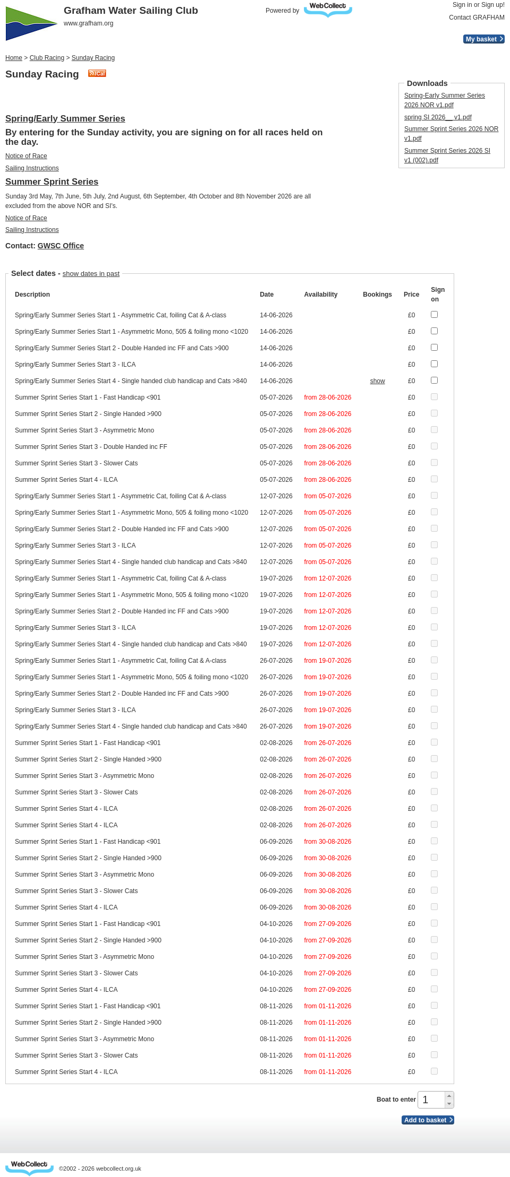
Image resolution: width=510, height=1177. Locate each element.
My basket (481, 39)
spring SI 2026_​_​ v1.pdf (438, 117)
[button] (449, 1096)
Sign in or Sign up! (479, 4)
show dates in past (91, 274)
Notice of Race (26, 156)
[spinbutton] (432, 1100)
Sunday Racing (93, 58)
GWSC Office (61, 245)
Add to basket (425, 1120)
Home (13, 58)
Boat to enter (396, 1099)
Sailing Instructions (32, 168)
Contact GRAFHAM (477, 17)
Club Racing (47, 58)
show (377, 381)
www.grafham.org (88, 23)
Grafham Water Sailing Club (131, 10)
